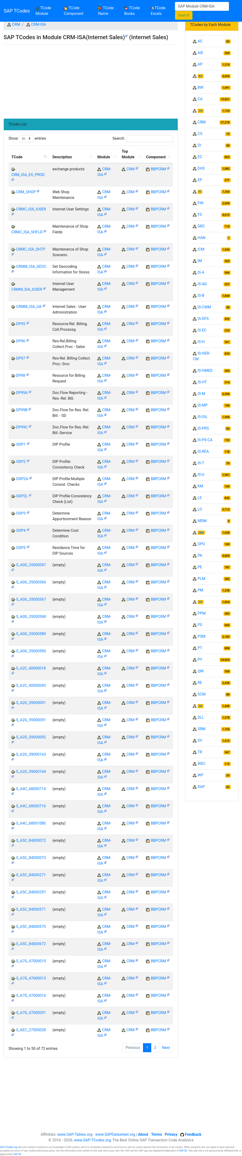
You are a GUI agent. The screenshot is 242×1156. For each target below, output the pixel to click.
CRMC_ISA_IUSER (31, 209)
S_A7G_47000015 (31, 978)
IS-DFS (203, 318)
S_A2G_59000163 (31, 754)
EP (200, 180)
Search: (142, 138)
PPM (202, 613)
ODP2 (21, 461)
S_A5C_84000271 (31, 875)
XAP (201, 786)
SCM (202, 694)
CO (201, 111)
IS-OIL (202, 417)
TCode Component (73, 11)
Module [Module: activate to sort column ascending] (103, 157)
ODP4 (21, 530)
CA (200, 99)
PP (200, 602)
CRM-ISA (38, 24)
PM (200, 590)
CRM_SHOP (26, 192)
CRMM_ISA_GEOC (31, 266)
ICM (201, 249)
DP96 (20, 341)
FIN (200, 203)
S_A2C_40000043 (31, 685)
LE (200, 497)
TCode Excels (158, 11)
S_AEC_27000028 (31, 1030)
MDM (202, 521)
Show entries (27, 138)
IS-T (201, 463)
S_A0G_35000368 (31, 616)
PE (200, 567)
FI (200, 191)
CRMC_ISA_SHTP (30, 249)
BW (200, 87)
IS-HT (202, 382)
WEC (202, 763)
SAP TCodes (17, 11)
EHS (201, 168)
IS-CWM (204, 307)
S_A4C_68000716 (31, 806)
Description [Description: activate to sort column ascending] (62, 157)
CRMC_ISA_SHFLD (27, 232)
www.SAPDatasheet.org (115, 1134)
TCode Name (106, 11)
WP (200, 775)
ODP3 (21, 513)
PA (200, 555)
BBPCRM (158, 169)
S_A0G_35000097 (31, 565)
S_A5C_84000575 (31, 926)
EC (200, 157)
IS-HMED (205, 370)
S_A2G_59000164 (31, 771)
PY (200, 659)
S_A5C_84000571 (31, 909)
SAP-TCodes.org (8, 1147)
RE (200, 682)
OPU (201, 544)
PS (200, 625)
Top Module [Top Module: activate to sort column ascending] (128, 154)
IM (200, 261)
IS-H (201, 341)
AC (200, 41)
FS (200, 214)
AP (200, 64)
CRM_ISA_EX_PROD (28, 174)
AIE (200, 52)
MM (201, 532)
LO (200, 509)
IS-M (201, 393)
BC (201, 76)
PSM (202, 636)
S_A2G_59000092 (31, 737)
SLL (201, 717)
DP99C (22, 427)
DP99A (22, 392)
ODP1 (21, 444)
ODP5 (21, 547)
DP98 (20, 375)
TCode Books (132, 11)
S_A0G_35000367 (31, 599)
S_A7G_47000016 (31, 995)
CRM (16, 24)
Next (166, 1047)
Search (184, 15)
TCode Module (48, 11)
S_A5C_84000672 (31, 944)
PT (200, 648)
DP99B (22, 410)
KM (200, 486)
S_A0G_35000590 (31, 651)
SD (200, 706)
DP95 (20, 324)
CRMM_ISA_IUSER (26, 289)
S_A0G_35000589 (31, 634)
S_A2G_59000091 (31, 720)
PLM (201, 578)
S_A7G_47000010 (31, 961)
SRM (201, 729)
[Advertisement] (91, 80)
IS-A (201, 272)
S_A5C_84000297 (31, 892)
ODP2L (22, 496)
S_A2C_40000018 (31, 668)
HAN (201, 237)
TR (200, 752)
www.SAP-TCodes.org (92, 1140)
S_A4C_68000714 (31, 789)
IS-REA (203, 451)
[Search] (202, 6)
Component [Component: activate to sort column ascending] (156, 157)
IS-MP (202, 405)
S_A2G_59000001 (31, 702)
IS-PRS (203, 428)
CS (200, 133)
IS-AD (202, 284)
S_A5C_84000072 (31, 840)
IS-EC (202, 330)
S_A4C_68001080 (31, 823)
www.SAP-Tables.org (74, 1134)
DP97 (20, 358)
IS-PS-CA (205, 440)
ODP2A (22, 479)
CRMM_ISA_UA (29, 306)
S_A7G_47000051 (31, 1012)
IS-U (201, 474)
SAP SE (183, 1150)
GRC (201, 226)
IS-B (201, 295)
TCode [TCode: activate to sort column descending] (16, 157)
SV (200, 740)
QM (200, 671)
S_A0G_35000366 (31, 582)
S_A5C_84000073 (31, 857)
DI (199, 145)
